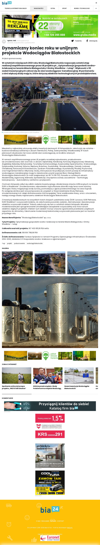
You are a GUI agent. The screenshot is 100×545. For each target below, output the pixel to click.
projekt (9, 243)
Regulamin (45, 521)
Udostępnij (91, 41)
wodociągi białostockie (34, 243)
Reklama (53, 521)
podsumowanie (19, 243)
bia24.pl (70, 528)
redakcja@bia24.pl (23, 41)
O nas (38, 521)
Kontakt (60, 521)
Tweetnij (76, 41)
